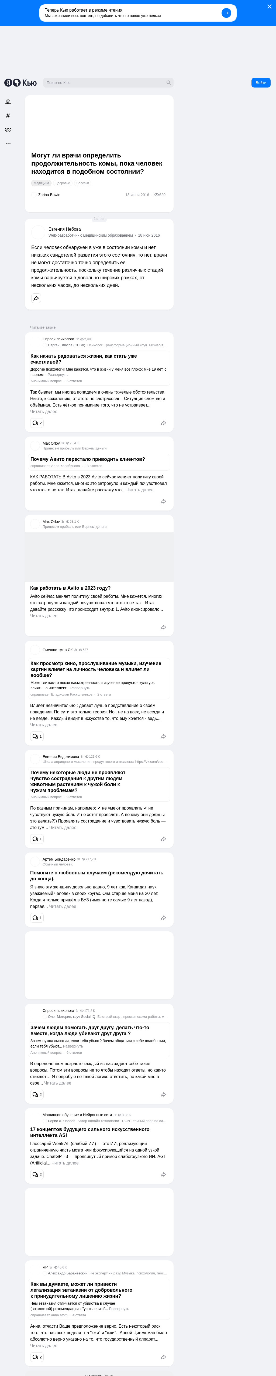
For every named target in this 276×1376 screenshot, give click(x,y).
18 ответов (93, 466)
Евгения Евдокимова (61, 756)
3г (77, 339)
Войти (261, 82)
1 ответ (99, 219)
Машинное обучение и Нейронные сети (77, 1115)
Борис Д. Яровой (61, 1121)
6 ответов (74, 1053)
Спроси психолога (58, 339)
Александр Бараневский (68, 1273)
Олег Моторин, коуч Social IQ (71, 1017)
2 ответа (104, 694)
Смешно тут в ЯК (58, 650)
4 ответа (79, 1315)
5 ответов (74, 381)
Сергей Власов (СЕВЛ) (66, 345)
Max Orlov (51, 443)
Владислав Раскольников (71, 694)
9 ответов (74, 797)
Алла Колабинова (65, 466)
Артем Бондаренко (59, 859)
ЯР (45, 1267)
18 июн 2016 (149, 235)
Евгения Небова (65, 229)
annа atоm (59, 1315)
